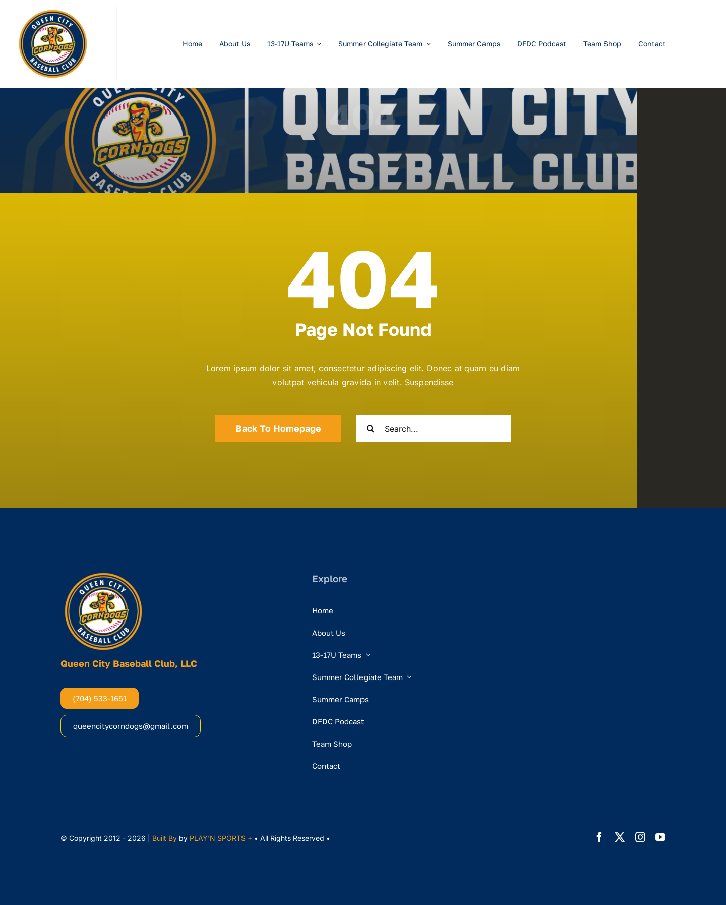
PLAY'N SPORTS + (221, 838)
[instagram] (640, 837)
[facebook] (599, 837)
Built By (164, 838)
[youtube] (660, 837)
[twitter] (620, 837)
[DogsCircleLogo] (53, 10)
